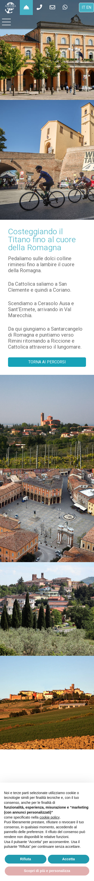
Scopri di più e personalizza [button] (47, 871)
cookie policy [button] (50, 817)
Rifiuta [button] (25, 859)
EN (88, 7)
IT (83, 7)
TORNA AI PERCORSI (47, 362)
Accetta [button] (68, 859)
